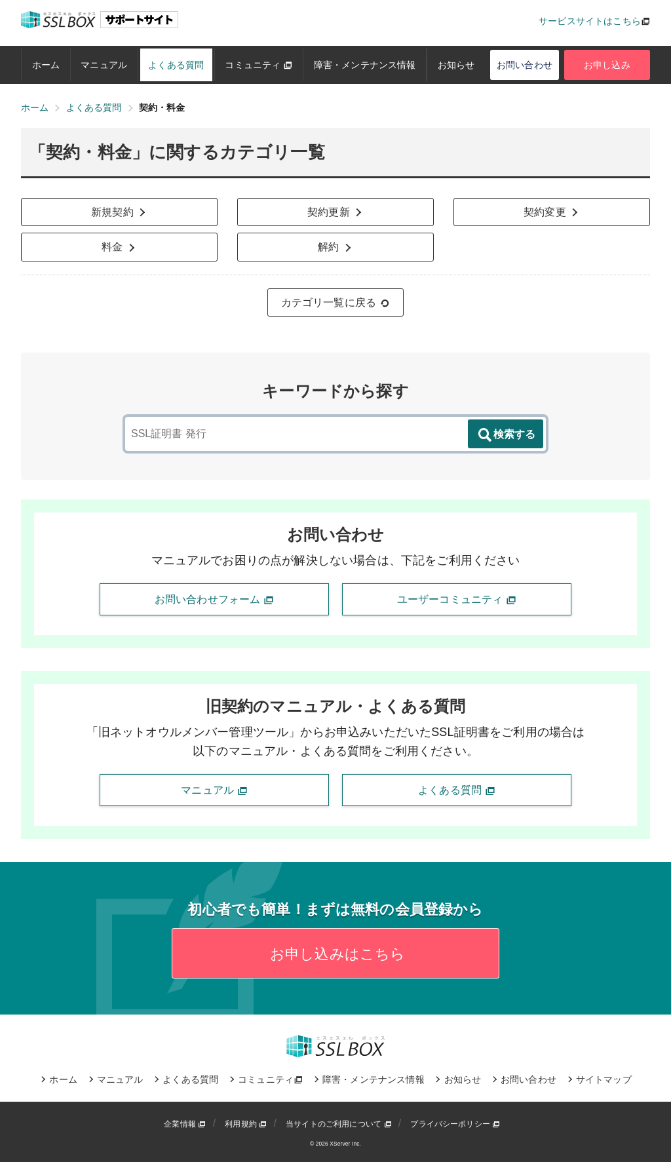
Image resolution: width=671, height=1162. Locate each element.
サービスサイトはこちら (590, 21)
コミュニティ (258, 65)
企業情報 (185, 1124)
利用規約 (246, 1124)
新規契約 (119, 212)
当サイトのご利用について (339, 1124)
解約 (335, 247)
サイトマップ (604, 1079)
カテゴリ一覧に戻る (336, 303)
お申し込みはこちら (336, 954)
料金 (119, 247)
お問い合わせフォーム (214, 600)
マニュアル (104, 65)
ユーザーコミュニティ (456, 600)
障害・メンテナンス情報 (365, 65)
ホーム (46, 65)
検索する (505, 435)
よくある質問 (176, 65)
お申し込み (607, 65)
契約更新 (335, 212)
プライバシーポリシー (455, 1124)
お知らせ (456, 65)
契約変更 (552, 212)
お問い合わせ (524, 65)
